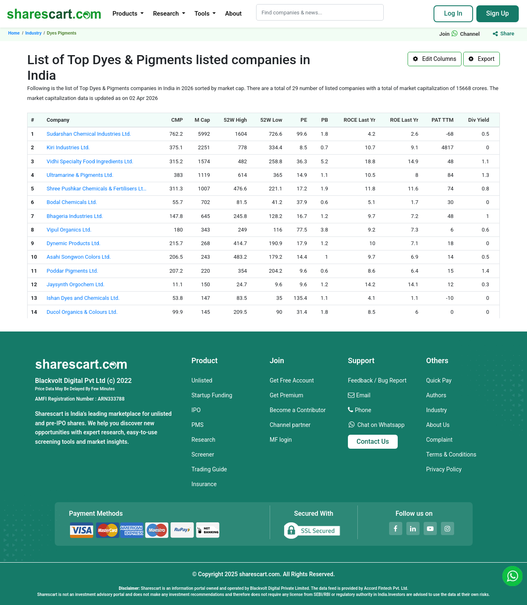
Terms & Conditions (451, 454)
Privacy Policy (444, 469)
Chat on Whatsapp (381, 425)
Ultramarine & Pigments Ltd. (80, 175)
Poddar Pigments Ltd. (72, 271)
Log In (453, 13)
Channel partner (290, 425)
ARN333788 (111, 399)
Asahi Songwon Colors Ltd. (79, 257)
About (233, 13)
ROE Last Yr (404, 120)
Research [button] (166, 13)
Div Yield (478, 120)
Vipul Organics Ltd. (69, 230)
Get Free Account (292, 380)
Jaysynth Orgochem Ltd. (75, 284)
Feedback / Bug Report (377, 380)
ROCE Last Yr (359, 120)
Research (203, 439)
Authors (436, 395)
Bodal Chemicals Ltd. (72, 202)
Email (363, 395)
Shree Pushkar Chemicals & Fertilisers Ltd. (97, 188)
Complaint (439, 439)
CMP (177, 120)
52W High (235, 120)
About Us (438, 425)
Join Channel (459, 34)
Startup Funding (211, 395)
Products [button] (125, 13)
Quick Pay (439, 380)
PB (324, 120)
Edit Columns (434, 59)
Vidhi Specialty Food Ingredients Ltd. (90, 161)
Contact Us (373, 441)
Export (481, 59)
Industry (436, 410)
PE (304, 120)
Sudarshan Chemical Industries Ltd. (89, 134)
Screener (202, 454)
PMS (197, 425)
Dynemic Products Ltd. (73, 243)
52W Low (271, 120)
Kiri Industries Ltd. (68, 147)
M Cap (202, 120)
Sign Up (497, 13)
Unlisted (201, 380)
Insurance (204, 484)
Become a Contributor (298, 410)
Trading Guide (209, 469)
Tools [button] (202, 13)
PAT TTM (442, 120)
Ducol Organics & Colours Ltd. (82, 312)
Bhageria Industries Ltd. (75, 216)
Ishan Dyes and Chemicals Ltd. (83, 298)
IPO (196, 410)
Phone (363, 410)
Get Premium (286, 395)
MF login (281, 439)
